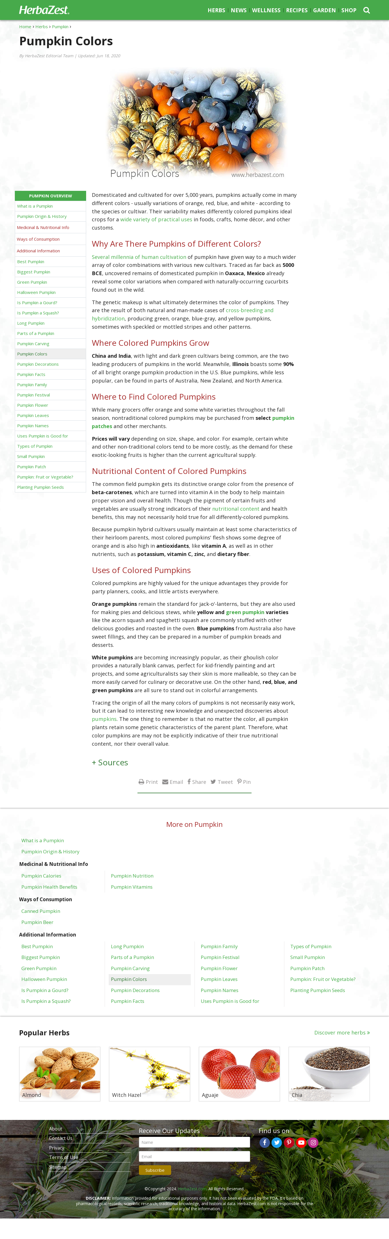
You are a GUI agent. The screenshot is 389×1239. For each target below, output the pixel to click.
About (55, 1129)
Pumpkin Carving (33, 343)
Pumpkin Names (33, 425)
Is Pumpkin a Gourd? (37, 302)
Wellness (266, 10)
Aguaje (210, 1095)
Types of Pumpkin (34, 446)
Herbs (216, 10)
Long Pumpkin (30, 323)
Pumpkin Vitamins (132, 887)
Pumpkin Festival (33, 395)
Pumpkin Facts (31, 374)
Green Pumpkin (32, 282)
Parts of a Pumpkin (35, 333)
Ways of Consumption (38, 239)
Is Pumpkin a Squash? (38, 313)
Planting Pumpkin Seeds (40, 487)
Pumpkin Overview (50, 196)
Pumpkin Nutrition (132, 875)
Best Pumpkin (30, 261)
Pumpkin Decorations (38, 364)
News (239, 10)
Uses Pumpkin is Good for (42, 436)
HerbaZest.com (192, 1188)
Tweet (225, 782)
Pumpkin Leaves (33, 415)
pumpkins (104, 718)
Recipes (297, 10)
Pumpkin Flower (32, 405)
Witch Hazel (126, 1095)
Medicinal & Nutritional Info (43, 227)
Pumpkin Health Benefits (49, 887)
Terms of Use (63, 1157)
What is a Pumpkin (35, 206)
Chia (297, 1095)
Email (176, 782)
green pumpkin (245, 612)
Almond (31, 1095)
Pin (247, 782)
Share (199, 782)
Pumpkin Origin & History (42, 216)
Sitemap (57, 1167)
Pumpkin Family (32, 384)
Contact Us (60, 1138)
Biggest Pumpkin (33, 272)
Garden (324, 10)
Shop (348, 10)
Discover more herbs (340, 1032)
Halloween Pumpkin (36, 292)
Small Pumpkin (31, 456)
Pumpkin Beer (37, 922)
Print (152, 782)
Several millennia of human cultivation (139, 256)
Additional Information (38, 250)
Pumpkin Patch (31, 466)
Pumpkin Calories (41, 875)
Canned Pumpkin (40, 911)
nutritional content (236, 508)
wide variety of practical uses (157, 219)
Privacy (56, 1148)
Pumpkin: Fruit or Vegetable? (45, 477)
